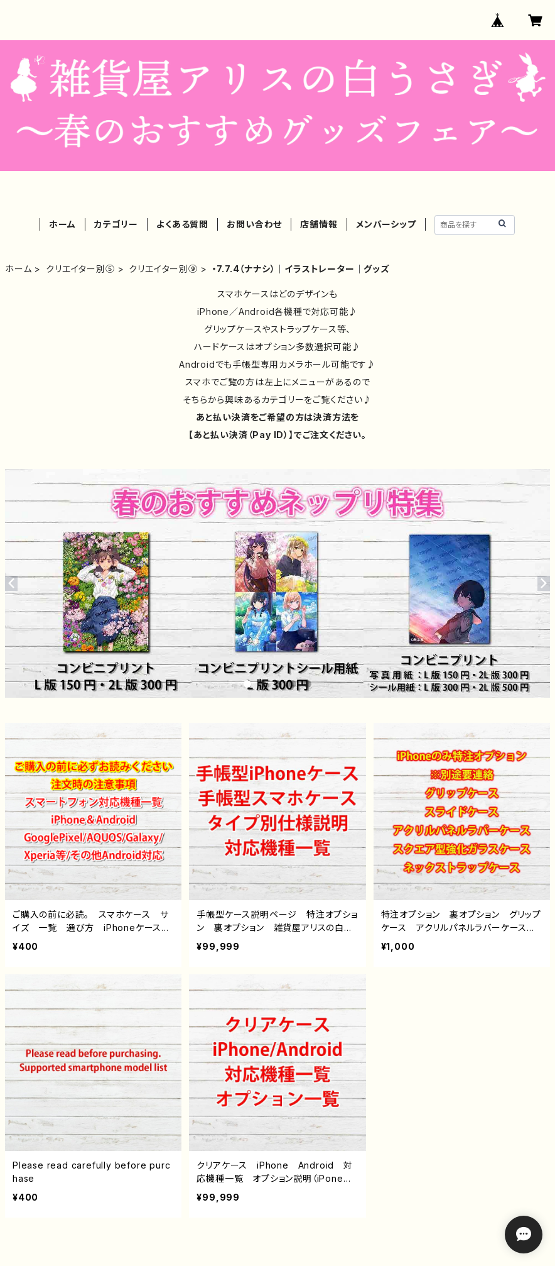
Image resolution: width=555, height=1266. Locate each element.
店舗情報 (318, 224)
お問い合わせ (254, 224)
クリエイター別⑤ (80, 268)
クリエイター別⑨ (163, 268)
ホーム (62, 224)
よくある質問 (182, 224)
